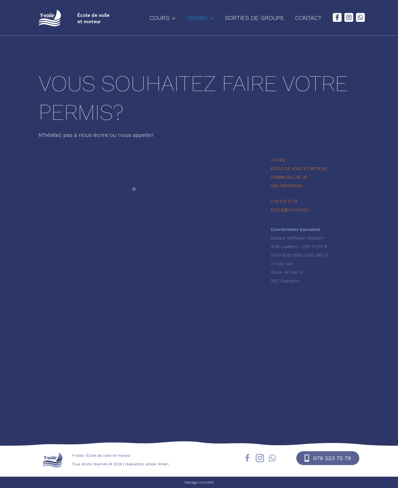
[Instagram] (348, 17)
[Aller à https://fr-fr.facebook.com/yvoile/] (247, 459)
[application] (182, 17)
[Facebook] (337, 17)
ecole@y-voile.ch (289, 209)
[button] (172, 18)
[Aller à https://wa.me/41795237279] (272, 459)
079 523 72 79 (284, 201)
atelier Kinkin (157, 464)
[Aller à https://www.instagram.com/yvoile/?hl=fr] (260, 459)
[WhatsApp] (360, 17)
